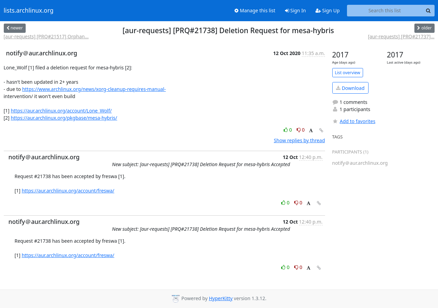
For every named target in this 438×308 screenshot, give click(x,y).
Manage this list (254, 10)
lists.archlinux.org (29, 10)
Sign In (295, 10)
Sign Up (327, 10)
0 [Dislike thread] (301, 129)
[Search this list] (385, 10)
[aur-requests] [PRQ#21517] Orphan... (46, 36)
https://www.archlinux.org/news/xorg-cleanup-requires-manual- (94, 89)
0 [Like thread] (288, 129)
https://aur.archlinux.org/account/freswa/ (68, 190)
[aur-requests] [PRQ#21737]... (401, 36)
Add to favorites (353, 121)
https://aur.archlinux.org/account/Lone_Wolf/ (61, 110)
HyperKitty (220, 298)
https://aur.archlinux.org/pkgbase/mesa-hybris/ (64, 118)
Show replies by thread (299, 140)
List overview (347, 73)
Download (350, 88)
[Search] (428, 10)
